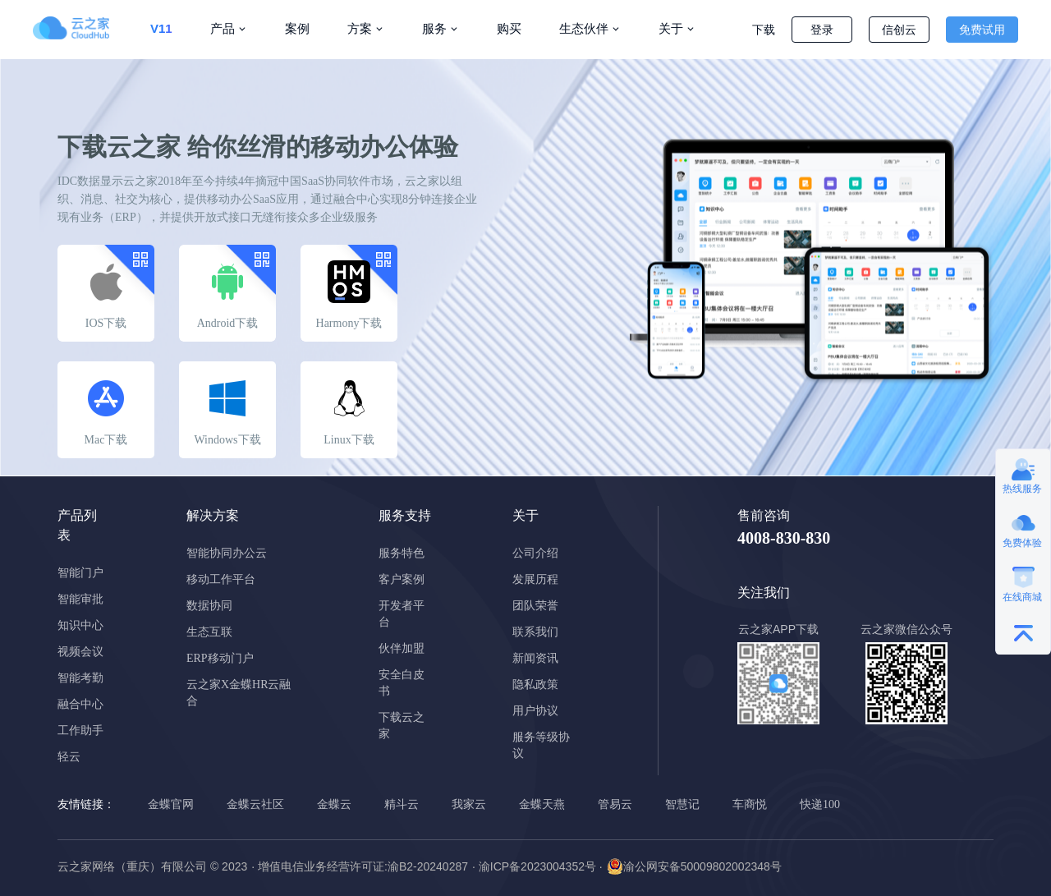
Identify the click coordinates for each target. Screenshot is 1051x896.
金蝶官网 (171, 804)
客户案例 (402, 579)
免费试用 (982, 29)
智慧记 (682, 804)
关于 (671, 28)
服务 (434, 28)
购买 (509, 28)
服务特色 (402, 553)
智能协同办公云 (226, 553)
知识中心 (80, 625)
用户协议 (535, 711)
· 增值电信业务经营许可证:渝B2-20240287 (359, 866)
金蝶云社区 (255, 804)
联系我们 (535, 632)
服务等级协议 (541, 745)
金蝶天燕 (542, 804)
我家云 (469, 804)
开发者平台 (402, 614)
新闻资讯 (535, 658)
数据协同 (209, 606)
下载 (763, 29)
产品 (222, 28)
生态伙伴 (583, 28)
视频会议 (80, 652)
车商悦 (749, 804)
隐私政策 (535, 684)
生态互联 (209, 632)
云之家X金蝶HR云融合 (238, 692)
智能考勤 (80, 678)
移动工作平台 (220, 579)
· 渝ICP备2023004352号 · (537, 866)
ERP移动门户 (220, 658)
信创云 (899, 29)
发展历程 (535, 579)
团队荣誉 (535, 606)
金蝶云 (334, 804)
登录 (821, 29)
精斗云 (401, 804)
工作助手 (80, 730)
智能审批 (80, 599)
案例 (297, 28)
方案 (359, 28)
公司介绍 (535, 553)
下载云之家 (402, 725)
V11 (161, 28)
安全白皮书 (402, 683)
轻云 (68, 757)
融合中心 (80, 704)
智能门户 (80, 573)
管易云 (615, 804)
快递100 (820, 804)
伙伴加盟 (402, 648)
